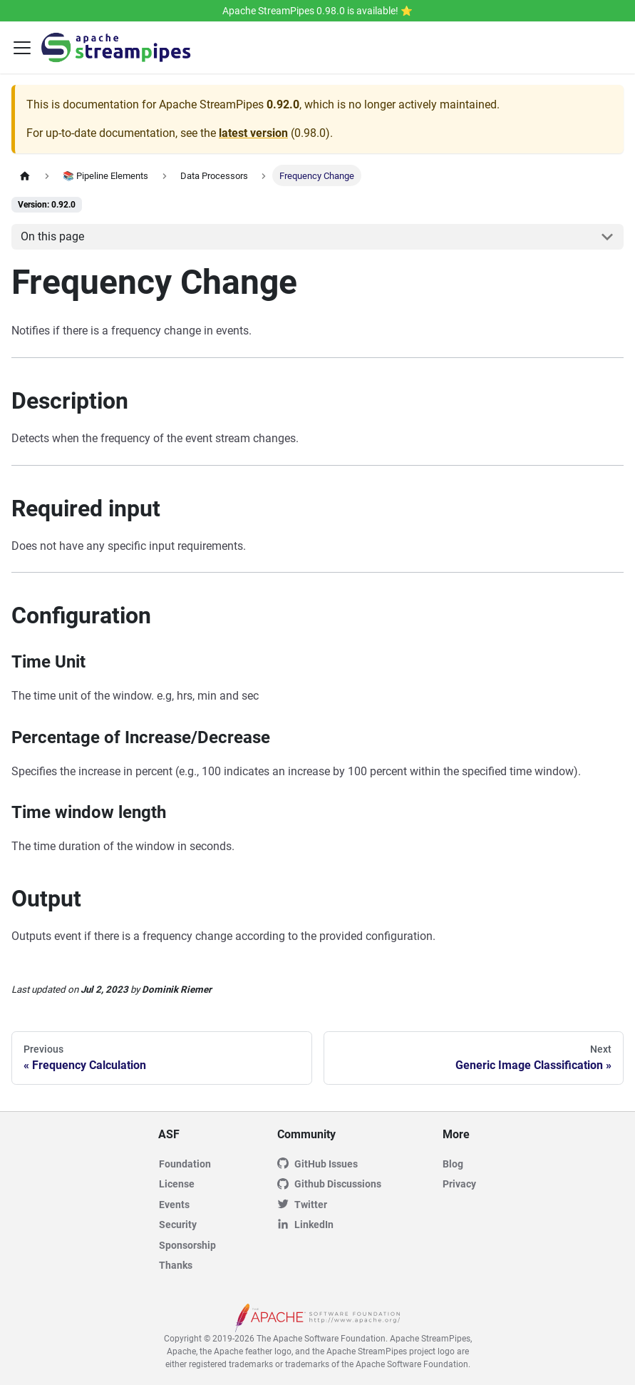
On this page (52, 236)
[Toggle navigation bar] (22, 47)
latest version (253, 133)
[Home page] (24, 175)
